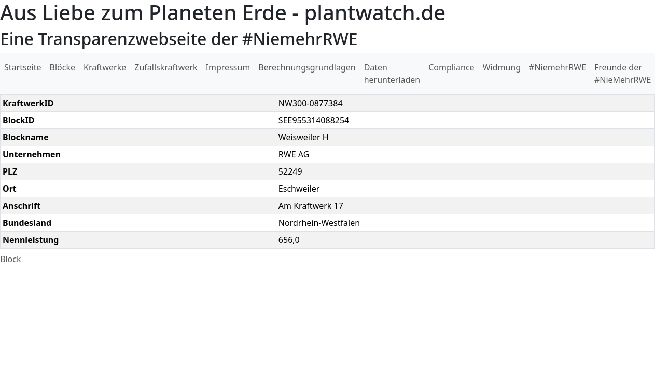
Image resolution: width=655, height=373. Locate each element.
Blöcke (62, 67)
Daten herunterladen (392, 73)
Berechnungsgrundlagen (306, 67)
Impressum (228, 67)
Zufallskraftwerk (165, 67)
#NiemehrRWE (557, 67)
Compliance (451, 67)
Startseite (22, 67)
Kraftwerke (104, 67)
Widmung (502, 67)
